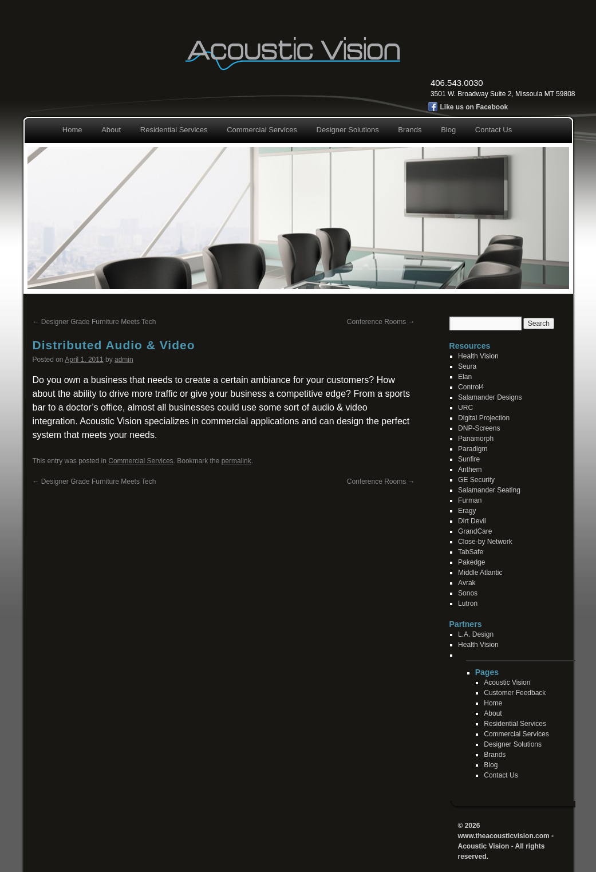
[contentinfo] (533, 672)
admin (124, 360)
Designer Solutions (348, 129)
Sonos (467, 593)
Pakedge (471, 562)
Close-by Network (485, 542)
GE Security (476, 480)
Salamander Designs (490, 397)
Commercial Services (262, 129)
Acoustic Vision (507, 682)
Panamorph (476, 439)
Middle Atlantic (480, 573)
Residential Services (174, 129)
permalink (236, 461)
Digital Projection (484, 418)
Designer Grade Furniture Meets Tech (94, 322)
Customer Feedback (515, 693)
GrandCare (475, 531)
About (111, 129)
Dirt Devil (472, 521)
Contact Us (493, 129)
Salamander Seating (489, 490)
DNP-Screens (479, 428)
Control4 (471, 387)
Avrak (466, 583)
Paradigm (472, 449)
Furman (469, 500)
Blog (448, 129)
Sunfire (469, 459)
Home (72, 129)
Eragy (467, 511)
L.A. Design (476, 634)
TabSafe (470, 552)
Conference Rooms (381, 322)
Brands (409, 129)
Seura (467, 366)
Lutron (467, 603)
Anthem (469, 469)
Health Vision (478, 356)
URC (465, 408)
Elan (465, 377)
